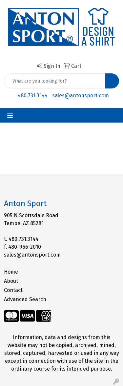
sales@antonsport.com (80, 95)
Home (11, 272)
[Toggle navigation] (10, 115)
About (11, 281)
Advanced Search (25, 299)
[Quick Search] (54, 80)
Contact (13, 290)
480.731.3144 (33, 95)
